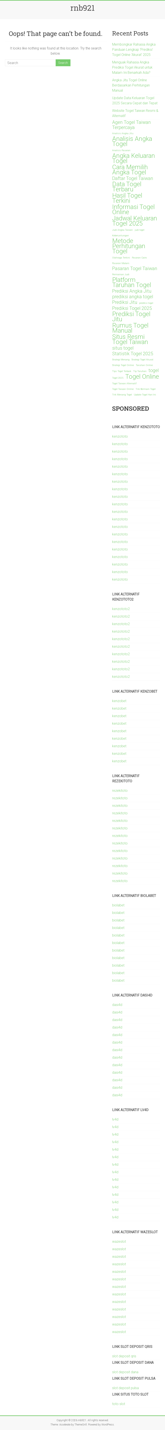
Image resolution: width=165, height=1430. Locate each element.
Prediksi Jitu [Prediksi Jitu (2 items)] (124, 302)
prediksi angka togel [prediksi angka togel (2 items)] (132, 296)
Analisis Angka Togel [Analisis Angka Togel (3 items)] (132, 141)
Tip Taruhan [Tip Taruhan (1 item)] (140, 371)
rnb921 (82, 8)
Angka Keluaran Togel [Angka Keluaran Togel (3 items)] (133, 158)
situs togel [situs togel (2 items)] (123, 348)
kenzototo (120, 436)
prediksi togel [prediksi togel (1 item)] (146, 303)
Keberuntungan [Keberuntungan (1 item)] (120, 235)
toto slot (118, 1404)
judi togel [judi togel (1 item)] (139, 230)
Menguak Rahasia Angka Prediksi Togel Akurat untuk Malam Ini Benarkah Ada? (132, 67)
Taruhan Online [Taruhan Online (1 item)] (144, 365)
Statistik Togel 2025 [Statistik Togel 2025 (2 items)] (132, 353)
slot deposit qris (124, 1356)
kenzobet (119, 701)
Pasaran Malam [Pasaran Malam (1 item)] (120, 263)
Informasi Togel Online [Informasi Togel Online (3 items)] (133, 209)
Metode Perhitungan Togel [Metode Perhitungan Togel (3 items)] (128, 246)
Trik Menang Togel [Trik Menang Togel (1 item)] (122, 394)
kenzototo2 (121, 609)
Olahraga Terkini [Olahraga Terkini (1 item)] (121, 257)
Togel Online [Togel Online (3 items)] (142, 376)
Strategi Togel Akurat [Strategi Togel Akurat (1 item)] (142, 359)
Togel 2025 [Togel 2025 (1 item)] (117, 378)
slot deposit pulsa (125, 1388)
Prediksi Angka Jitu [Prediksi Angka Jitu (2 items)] (131, 291)
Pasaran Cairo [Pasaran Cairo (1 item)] (139, 257)
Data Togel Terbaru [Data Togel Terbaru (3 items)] (126, 186)
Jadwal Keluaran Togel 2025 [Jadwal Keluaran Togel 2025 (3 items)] (134, 221)
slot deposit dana (125, 1372)
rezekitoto (120, 791)
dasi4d (117, 1005)
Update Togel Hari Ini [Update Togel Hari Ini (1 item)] (145, 394)
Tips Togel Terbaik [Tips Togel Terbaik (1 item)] (121, 371)
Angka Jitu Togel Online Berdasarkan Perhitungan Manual (131, 85)
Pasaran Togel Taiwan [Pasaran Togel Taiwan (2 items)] (134, 268)
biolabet (118, 905)
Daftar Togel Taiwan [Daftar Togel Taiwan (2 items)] (132, 178)
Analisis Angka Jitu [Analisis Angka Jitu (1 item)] (122, 133)
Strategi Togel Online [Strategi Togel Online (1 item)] (123, 365)
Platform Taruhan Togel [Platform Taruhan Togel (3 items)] (131, 282)
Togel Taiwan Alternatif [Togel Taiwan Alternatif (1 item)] (124, 383)
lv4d (115, 1119)
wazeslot (119, 1241)
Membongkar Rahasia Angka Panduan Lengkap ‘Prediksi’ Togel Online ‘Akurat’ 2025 (134, 49)
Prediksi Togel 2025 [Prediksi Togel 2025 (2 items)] (132, 308)
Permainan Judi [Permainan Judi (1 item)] (120, 274)
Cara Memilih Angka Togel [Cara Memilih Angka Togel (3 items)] (130, 170)
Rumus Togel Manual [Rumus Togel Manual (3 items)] (130, 328)
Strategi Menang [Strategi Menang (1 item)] (121, 359)
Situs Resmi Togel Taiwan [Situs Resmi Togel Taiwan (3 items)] (130, 339)
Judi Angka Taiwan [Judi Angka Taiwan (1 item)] (122, 230)
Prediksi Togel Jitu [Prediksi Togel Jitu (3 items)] (131, 316)
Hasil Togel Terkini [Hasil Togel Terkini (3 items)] (127, 198)
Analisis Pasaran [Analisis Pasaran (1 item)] (121, 150)
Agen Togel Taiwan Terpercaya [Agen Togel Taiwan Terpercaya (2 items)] (131, 125)
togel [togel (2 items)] (153, 370)
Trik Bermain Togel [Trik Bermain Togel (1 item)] (146, 389)
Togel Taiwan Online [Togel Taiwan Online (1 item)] (123, 389)
